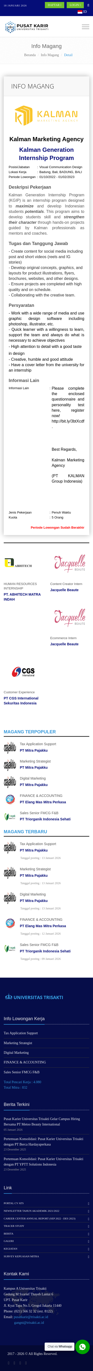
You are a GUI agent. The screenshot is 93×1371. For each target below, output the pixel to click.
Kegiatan (10, 1248)
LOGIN (75, 5)
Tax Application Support (38, 744)
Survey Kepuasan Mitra (21, 1256)
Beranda (30, 55)
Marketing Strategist (35, 761)
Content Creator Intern (66, 584)
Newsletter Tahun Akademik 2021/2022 (31, 1210)
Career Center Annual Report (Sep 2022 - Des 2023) (39, 1218)
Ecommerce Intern (63, 638)
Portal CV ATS (14, 1203)
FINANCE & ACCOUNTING (41, 796)
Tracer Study (14, 1225)
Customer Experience (19, 692)
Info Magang (50, 55)
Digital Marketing (33, 778)
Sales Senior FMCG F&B (39, 813)
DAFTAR (54, 5)
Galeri (9, 1240)
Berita (8, 1233)
